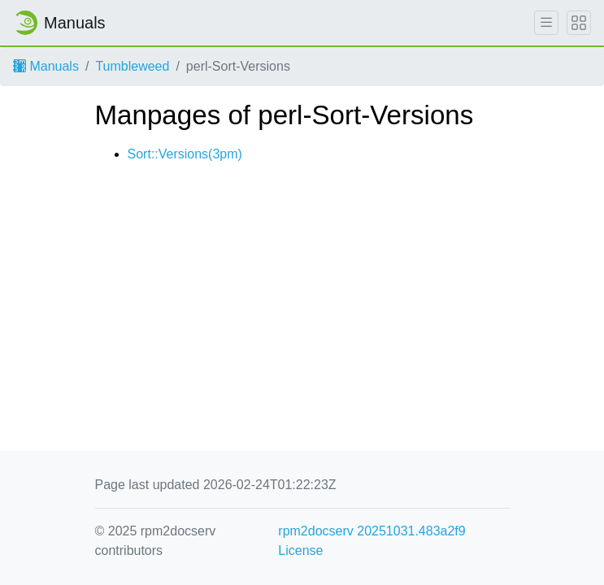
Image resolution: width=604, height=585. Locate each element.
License (300, 550)
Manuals (46, 66)
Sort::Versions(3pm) (185, 154)
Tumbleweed (132, 66)
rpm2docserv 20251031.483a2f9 (371, 531)
